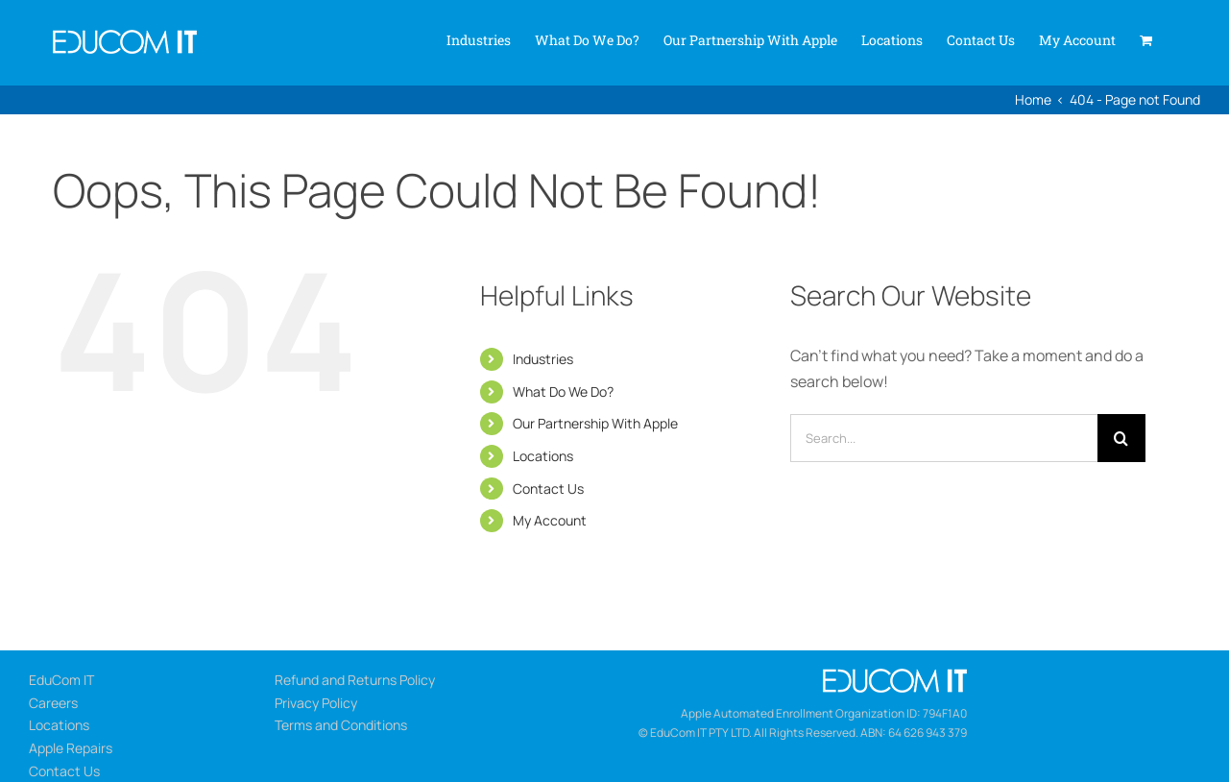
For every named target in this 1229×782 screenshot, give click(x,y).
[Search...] (943, 438)
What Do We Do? (563, 391)
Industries (543, 359)
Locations (543, 456)
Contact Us (548, 488)
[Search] (1121, 438)
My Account (550, 520)
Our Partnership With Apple (595, 423)
